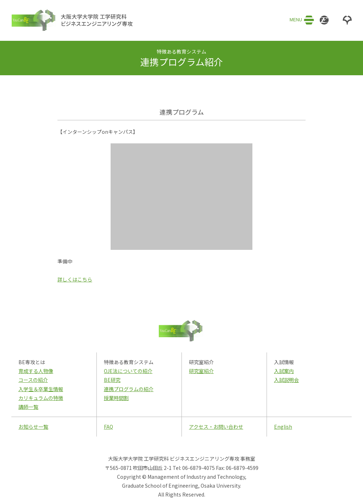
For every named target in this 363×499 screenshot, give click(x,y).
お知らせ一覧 (33, 426)
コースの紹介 (33, 379)
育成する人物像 (35, 370)
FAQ (108, 426)
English (283, 426)
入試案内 (284, 370)
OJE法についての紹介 (128, 370)
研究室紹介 (201, 370)
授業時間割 (116, 397)
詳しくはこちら (74, 279)
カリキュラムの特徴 (40, 397)
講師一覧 (28, 406)
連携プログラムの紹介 (128, 389)
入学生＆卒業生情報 (40, 389)
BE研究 (112, 379)
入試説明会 (286, 379)
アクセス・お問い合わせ (216, 426)
